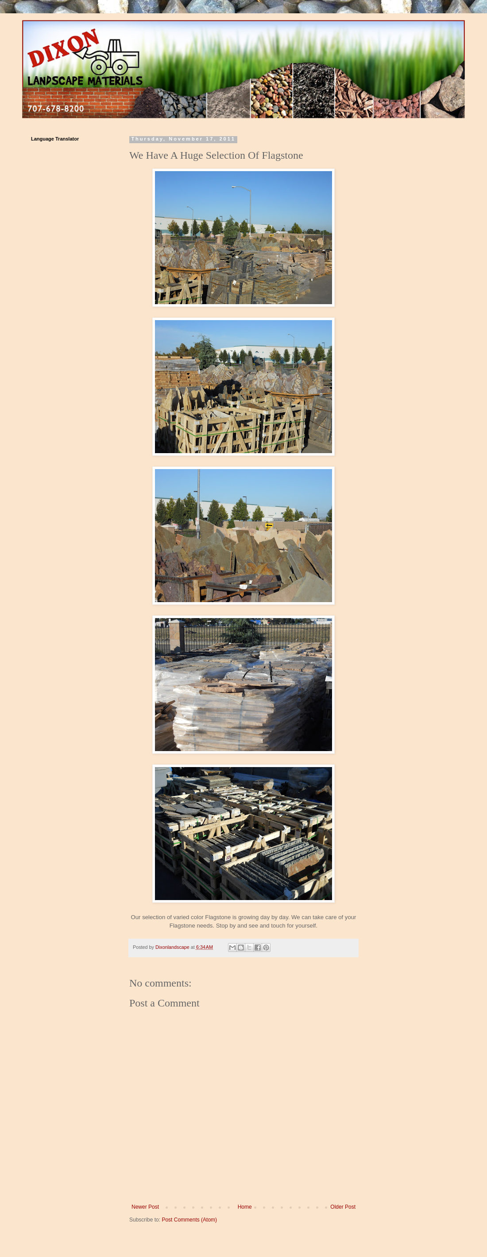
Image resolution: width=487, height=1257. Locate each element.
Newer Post (145, 1207)
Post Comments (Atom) (189, 1220)
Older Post (343, 1207)
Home (245, 1207)
